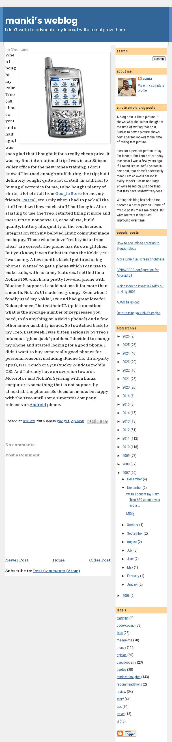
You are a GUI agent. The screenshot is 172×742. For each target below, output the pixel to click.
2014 (127, 413)
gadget (63, 421)
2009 (127, 456)
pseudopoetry (126, 662)
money (121, 647)
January (133, 584)
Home (59, 560)
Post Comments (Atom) (56, 571)
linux (120, 633)
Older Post (100, 560)
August (132, 542)
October (133, 525)
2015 (127, 404)
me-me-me (124, 640)
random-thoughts (128, 677)
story (120, 699)
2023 (127, 362)
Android (38, 404)
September (135, 533)
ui (118, 721)
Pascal (29, 200)
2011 (127, 438)
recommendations (129, 684)
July (130, 550)
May (130, 567)
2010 (127, 447)
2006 (127, 596)
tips (119, 706)
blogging (123, 618)
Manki (147, 78)
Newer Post (16, 560)
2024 (127, 353)
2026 (127, 336)
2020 (127, 387)
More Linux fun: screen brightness (140, 259)
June (131, 559)
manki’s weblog (41, 20)
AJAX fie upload (128, 302)
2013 (127, 421)
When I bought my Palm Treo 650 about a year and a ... (143, 499)
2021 (127, 379)
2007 (127, 473)
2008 (127, 464)
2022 (127, 370)
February (133, 576)
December (135, 479)
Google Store (68, 193)
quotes (121, 669)
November (135, 488)
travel (121, 714)
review (121, 692)
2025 (127, 345)
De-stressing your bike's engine (138, 313)
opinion (77, 421)
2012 (127, 430)
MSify (130, 514)
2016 (127, 396)
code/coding (126, 625)
